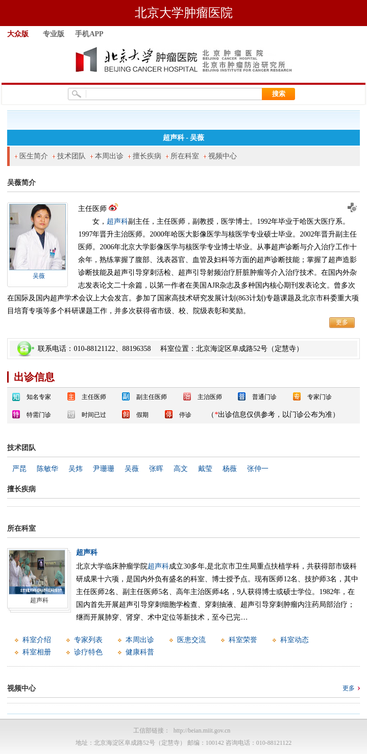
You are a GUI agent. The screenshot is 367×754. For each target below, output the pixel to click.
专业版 (53, 34)
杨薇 (230, 469)
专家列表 (88, 640)
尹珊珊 (103, 469)
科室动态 (294, 640)
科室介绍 (36, 640)
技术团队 (71, 156)
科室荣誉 (243, 640)
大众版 (18, 34)
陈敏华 (47, 469)
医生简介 (33, 156)
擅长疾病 (147, 156)
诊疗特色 (88, 652)
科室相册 (36, 652)
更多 (342, 322)
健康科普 (140, 652)
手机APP (89, 34)
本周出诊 (109, 156)
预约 (351, 207)
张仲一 (257, 469)
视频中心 (222, 156)
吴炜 (75, 469)
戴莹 (205, 469)
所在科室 (184, 156)
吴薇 (39, 275)
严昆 (19, 469)
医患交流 (191, 640)
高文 (181, 469)
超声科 (117, 221)
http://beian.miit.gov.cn (202, 730)
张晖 (156, 469)
